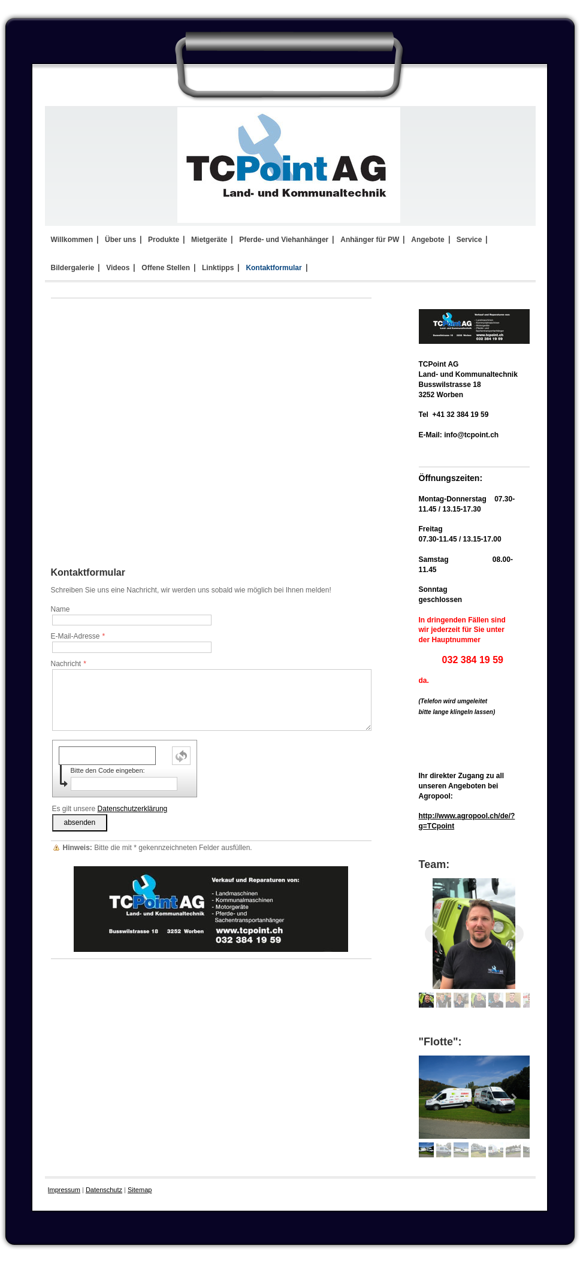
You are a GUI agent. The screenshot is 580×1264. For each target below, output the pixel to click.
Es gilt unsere (110, 809)
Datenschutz (104, 1189)
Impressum (64, 1189)
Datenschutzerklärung (133, 809)
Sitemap (140, 1189)
